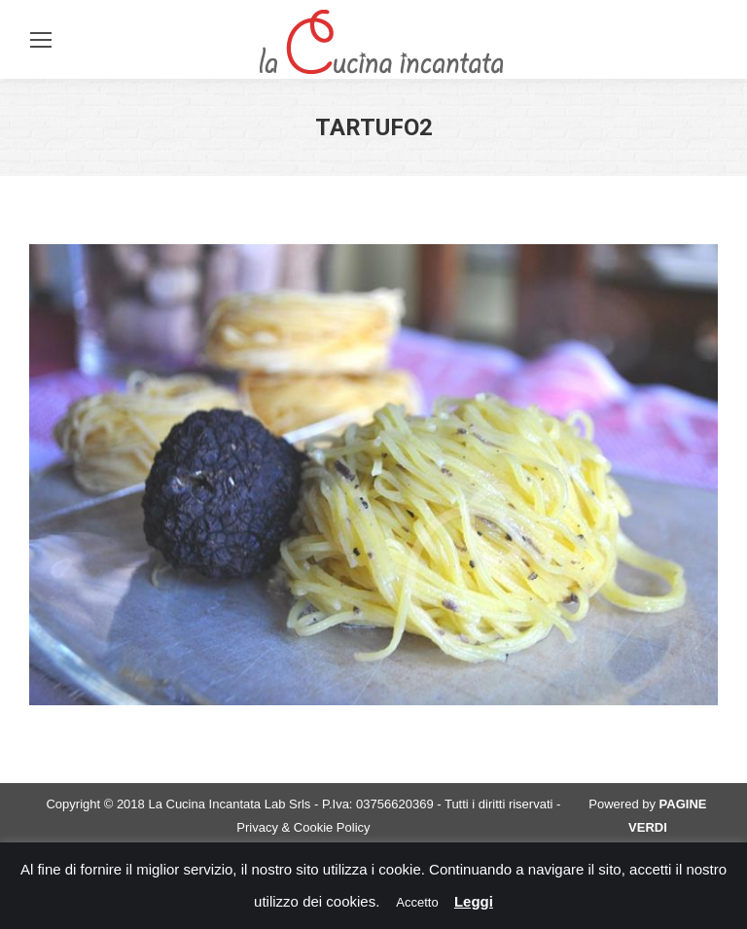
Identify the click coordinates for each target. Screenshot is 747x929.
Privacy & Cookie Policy (303, 827)
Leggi (473, 901)
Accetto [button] (417, 902)
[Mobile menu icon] (41, 40)
